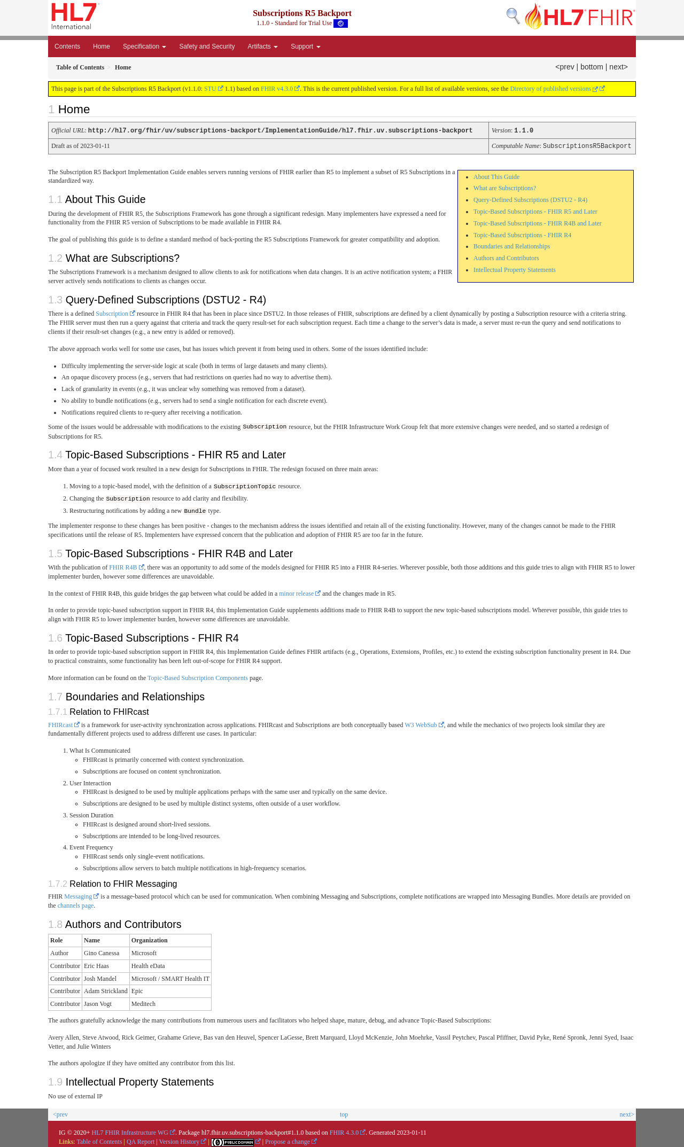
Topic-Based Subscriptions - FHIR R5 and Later (535, 210)
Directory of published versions (554, 88)
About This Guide (496, 176)
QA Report (140, 1140)
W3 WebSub (421, 723)
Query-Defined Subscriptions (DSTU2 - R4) (530, 198)
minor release (296, 591)
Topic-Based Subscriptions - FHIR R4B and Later (537, 222)
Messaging (78, 895)
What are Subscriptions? (504, 187)
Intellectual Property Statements (514, 268)
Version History (179, 1140)
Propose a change (287, 1140)
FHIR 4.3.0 (344, 1131)
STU (210, 88)
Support (305, 46)
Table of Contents (99, 1140)
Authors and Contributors (506, 257)
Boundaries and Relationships (511, 245)
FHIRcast (60, 723)
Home (101, 46)
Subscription (112, 312)
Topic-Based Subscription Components (197, 676)
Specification (144, 46)
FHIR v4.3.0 (277, 88)
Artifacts (262, 46)
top (344, 1113)
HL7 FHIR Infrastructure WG (130, 1131)
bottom (591, 67)
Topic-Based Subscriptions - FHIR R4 (522, 234)
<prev (564, 67)
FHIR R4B (123, 565)
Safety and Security (207, 46)
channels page (76, 904)
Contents (67, 46)
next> (618, 67)
